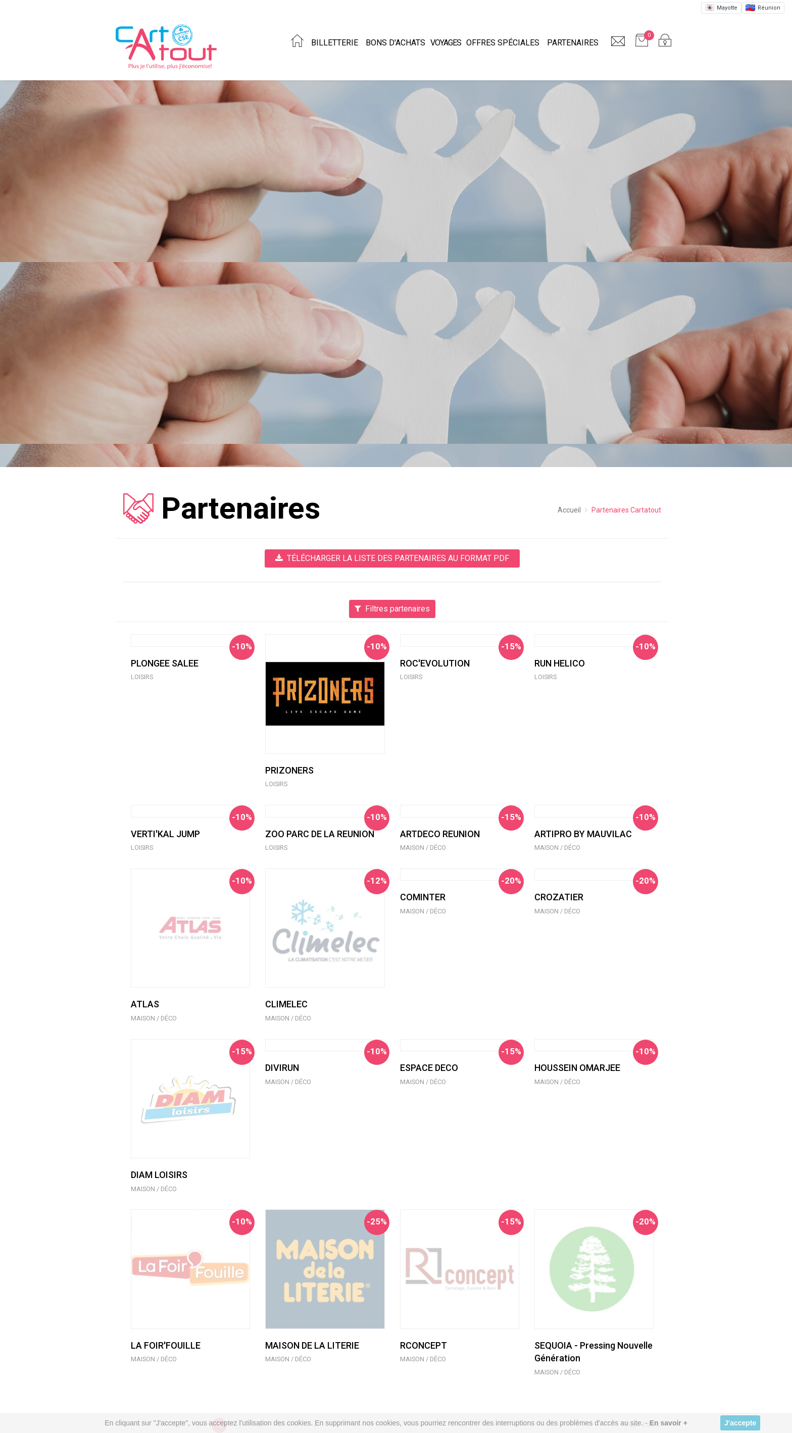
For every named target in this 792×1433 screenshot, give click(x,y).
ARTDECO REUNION (440, 834)
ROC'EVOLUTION (435, 663)
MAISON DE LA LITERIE (312, 1345)
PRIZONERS (289, 770)
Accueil (569, 510)
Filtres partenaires (392, 608)
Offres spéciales (502, 42)
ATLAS (145, 1004)
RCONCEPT (423, 1345)
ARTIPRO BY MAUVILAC (583, 834)
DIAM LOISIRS (159, 1174)
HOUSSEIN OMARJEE (577, 1067)
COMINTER (422, 897)
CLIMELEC (286, 1004)
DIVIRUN (282, 1067)
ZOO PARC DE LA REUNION (319, 834)
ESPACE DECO (429, 1067)
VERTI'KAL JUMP (165, 834)
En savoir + (668, 1423)
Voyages (445, 42)
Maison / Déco (423, 847)
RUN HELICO (559, 663)
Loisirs (142, 677)
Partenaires (573, 42)
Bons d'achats (395, 42)
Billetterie (334, 42)
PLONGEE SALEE (165, 663)
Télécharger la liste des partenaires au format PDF (392, 558)
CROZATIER (558, 897)
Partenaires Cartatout (626, 510)
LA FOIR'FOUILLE (166, 1345)
